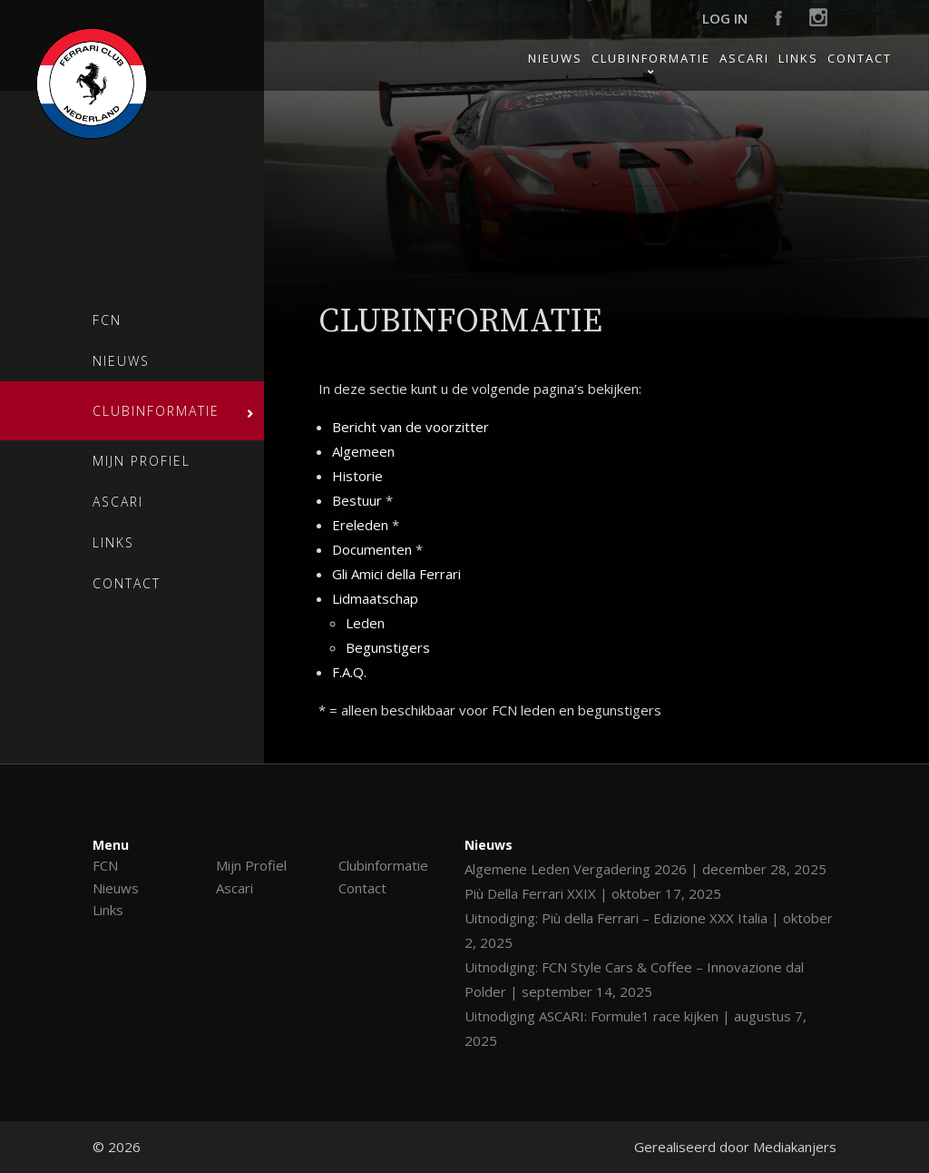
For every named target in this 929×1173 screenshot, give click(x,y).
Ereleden (360, 525)
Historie (357, 476)
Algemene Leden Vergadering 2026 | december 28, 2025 (645, 869)
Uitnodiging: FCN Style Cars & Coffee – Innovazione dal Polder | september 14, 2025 (634, 979)
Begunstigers (388, 647)
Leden (365, 623)
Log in (725, 18)
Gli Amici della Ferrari (396, 574)
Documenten (372, 549)
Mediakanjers (794, 1147)
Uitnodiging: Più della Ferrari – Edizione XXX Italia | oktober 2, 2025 (648, 930)
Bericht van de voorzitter (410, 427)
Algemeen (363, 451)
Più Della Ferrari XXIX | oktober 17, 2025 (592, 893)
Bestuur (357, 500)
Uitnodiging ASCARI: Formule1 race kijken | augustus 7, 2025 (635, 1028)
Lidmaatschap (375, 598)
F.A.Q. (349, 672)
